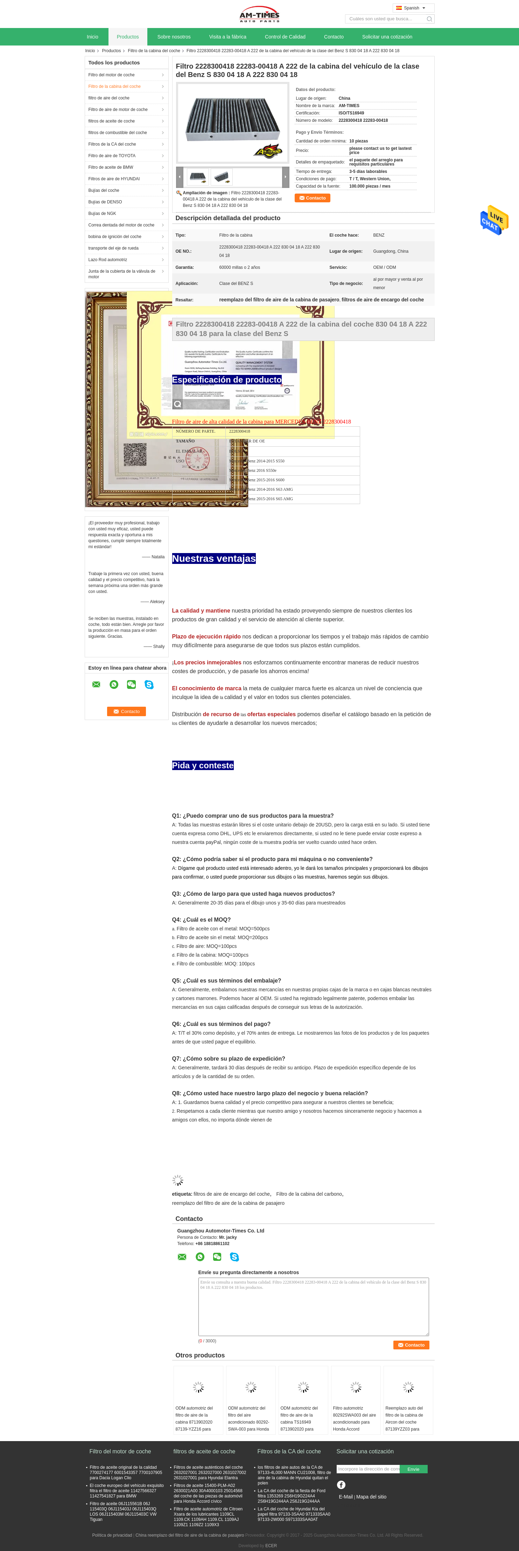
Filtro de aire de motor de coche (118, 109)
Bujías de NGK (102, 213)
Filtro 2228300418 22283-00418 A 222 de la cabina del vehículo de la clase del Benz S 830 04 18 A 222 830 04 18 (232, 199)
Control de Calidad (285, 37)
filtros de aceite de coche (112, 121)
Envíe (413, 1469)
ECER (271, 1545)
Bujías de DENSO (105, 202)
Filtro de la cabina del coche (154, 50)
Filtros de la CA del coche (112, 144)
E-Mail (346, 1497)
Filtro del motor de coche (112, 74)
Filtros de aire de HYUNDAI (114, 178)
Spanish (414, 8)
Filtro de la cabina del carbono (309, 1194)
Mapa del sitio (371, 1497)
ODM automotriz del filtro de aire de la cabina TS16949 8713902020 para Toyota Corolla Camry (301, 1422)
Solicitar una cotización (387, 37)
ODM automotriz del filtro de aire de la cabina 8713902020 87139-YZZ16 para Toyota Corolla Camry (196, 1422)
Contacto (334, 37)
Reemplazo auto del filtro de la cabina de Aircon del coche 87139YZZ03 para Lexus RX (404, 1422)
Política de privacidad (112, 1535)
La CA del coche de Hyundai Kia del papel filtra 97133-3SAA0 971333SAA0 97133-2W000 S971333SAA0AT (294, 1514)
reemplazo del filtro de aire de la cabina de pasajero (228, 1203)
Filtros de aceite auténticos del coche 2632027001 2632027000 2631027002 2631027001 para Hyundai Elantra (210, 1472)
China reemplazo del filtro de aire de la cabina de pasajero (189, 1535)
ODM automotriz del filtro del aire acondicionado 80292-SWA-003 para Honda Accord (248, 1422)
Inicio (92, 37)
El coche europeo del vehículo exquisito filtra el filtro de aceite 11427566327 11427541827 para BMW (127, 1490)
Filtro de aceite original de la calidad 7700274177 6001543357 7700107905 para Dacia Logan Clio (126, 1472)
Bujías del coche (104, 190)
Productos (128, 37)
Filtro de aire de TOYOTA (112, 155)
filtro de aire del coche (109, 98)
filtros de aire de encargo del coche (232, 1194)
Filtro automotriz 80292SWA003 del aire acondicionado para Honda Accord (354, 1419)
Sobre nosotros (174, 37)
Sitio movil (348, 1505)
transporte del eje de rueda (114, 248)
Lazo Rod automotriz (108, 259)
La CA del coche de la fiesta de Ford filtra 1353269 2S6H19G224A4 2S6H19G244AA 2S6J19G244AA (291, 1496)
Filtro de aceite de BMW (111, 167)
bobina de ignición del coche (115, 236)
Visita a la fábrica (227, 37)
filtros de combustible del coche (118, 132)
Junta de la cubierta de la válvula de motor (122, 274)
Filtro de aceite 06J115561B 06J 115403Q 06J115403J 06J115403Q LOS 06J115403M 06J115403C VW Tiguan (123, 1511)
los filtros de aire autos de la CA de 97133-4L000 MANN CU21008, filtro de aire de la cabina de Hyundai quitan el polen (294, 1475)
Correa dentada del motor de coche (122, 225)
